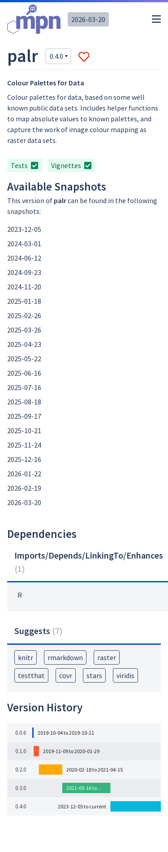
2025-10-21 (24, 430)
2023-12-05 (24, 229)
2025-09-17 (24, 416)
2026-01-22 (24, 473)
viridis (125, 675)
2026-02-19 (24, 488)
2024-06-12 (24, 257)
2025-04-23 (24, 344)
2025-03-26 (24, 329)
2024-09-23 (24, 272)
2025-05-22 (24, 358)
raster (106, 657)
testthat (31, 675)
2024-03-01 (24, 243)
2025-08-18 (24, 401)
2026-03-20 (88, 19)
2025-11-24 (24, 444)
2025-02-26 (24, 315)
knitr (25, 657)
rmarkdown (65, 657)
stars (94, 675)
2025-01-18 (24, 301)
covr (65, 675)
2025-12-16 (24, 459)
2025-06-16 (24, 372)
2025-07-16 (24, 387)
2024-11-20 (24, 286)
